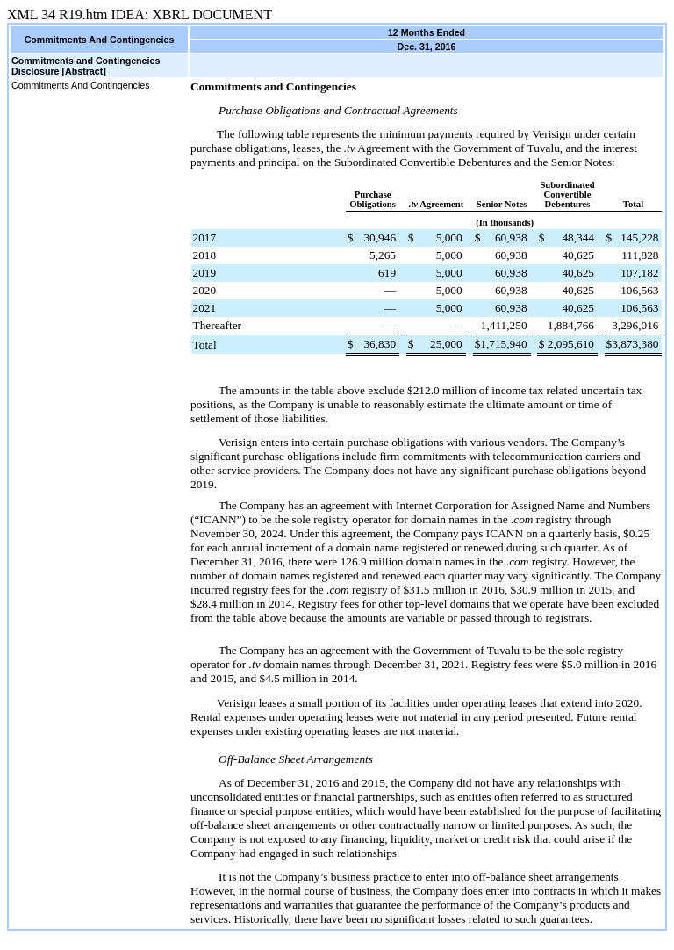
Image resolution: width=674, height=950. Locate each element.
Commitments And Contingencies (80, 85)
